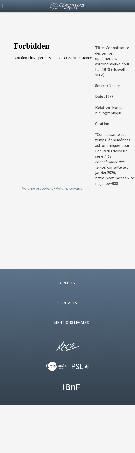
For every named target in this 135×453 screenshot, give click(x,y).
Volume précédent (38, 188)
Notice (114, 85)
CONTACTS (67, 302)
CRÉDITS (67, 283)
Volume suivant (69, 188)
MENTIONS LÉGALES (71, 322)
